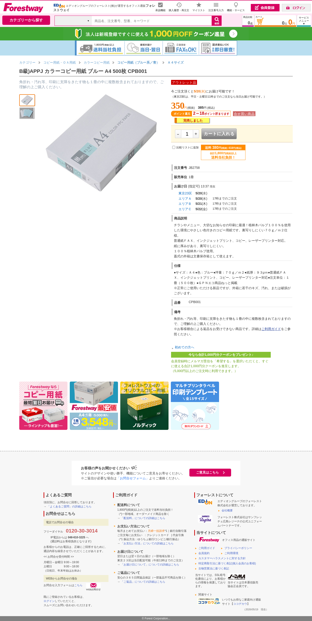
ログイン (49, 601)
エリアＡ (184, 198)
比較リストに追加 (187, 147)
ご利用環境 (231, 553)
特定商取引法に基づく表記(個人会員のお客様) (227, 563)
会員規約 (204, 553)
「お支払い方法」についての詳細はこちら (147, 543)
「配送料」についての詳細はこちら (143, 518)
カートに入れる (219, 133)
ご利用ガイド (271, 329)
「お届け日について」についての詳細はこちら (150, 564)
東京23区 (185, 193)
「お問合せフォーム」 (133, 478)
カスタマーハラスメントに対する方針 (222, 558)
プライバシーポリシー (238, 548)
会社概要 (227, 510)
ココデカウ (240, 603)
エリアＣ (184, 209)
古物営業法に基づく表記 (213, 568)
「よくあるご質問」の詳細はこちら (69, 506)
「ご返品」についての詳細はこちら (143, 581)
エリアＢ (184, 204)
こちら (78, 585)
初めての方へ (184, 347)
